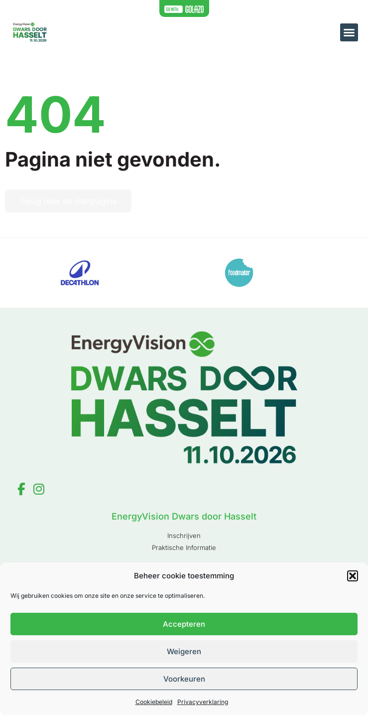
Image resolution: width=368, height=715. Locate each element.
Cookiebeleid (153, 702)
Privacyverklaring (202, 702)
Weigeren (184, 651)
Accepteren (184, 624)
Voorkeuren (184, 679)
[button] (353, 576)
